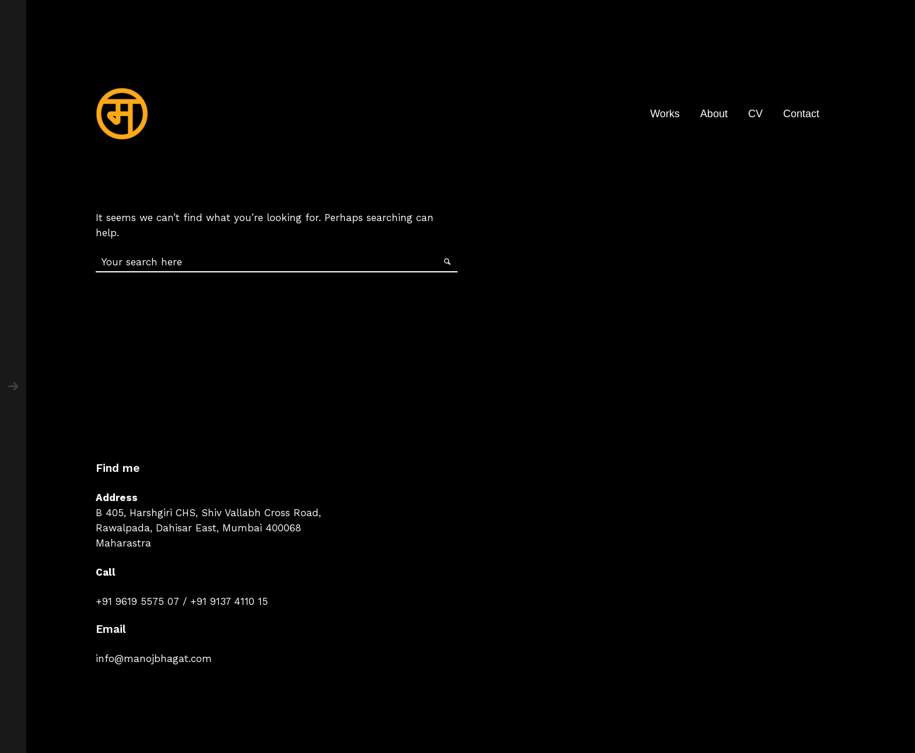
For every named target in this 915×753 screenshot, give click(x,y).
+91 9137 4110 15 (229, 601)
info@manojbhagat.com (154, 658)
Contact (801, 114)
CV (755, 114)
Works (665, 114)
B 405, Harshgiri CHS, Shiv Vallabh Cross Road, (208, 513)
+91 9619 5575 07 (137, 601)
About (714, 114)
